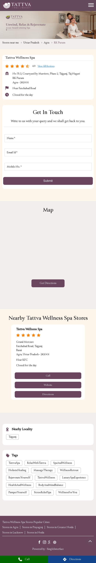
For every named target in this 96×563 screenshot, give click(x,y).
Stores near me (10, 42)
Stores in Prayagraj (32, 527)
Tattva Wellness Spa (29, 329)
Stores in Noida (35, 532)
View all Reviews (46, 66)
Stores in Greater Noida (60, 527)
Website (48, 385)
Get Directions (48, 283)
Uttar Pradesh (31, 42)
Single (55, 549)
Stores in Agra (10, 527)
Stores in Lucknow (12, 532)
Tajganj (12, 436)
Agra (46, 42)
